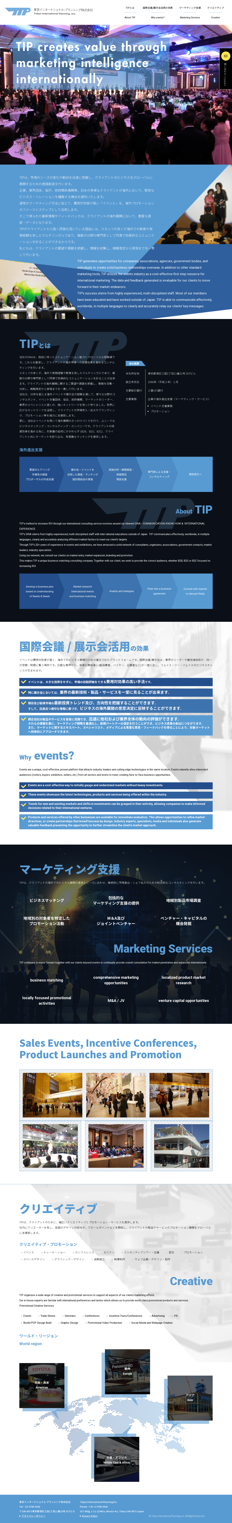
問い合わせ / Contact (225, 74)
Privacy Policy (90, 1516)
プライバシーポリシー (33, 1516)
